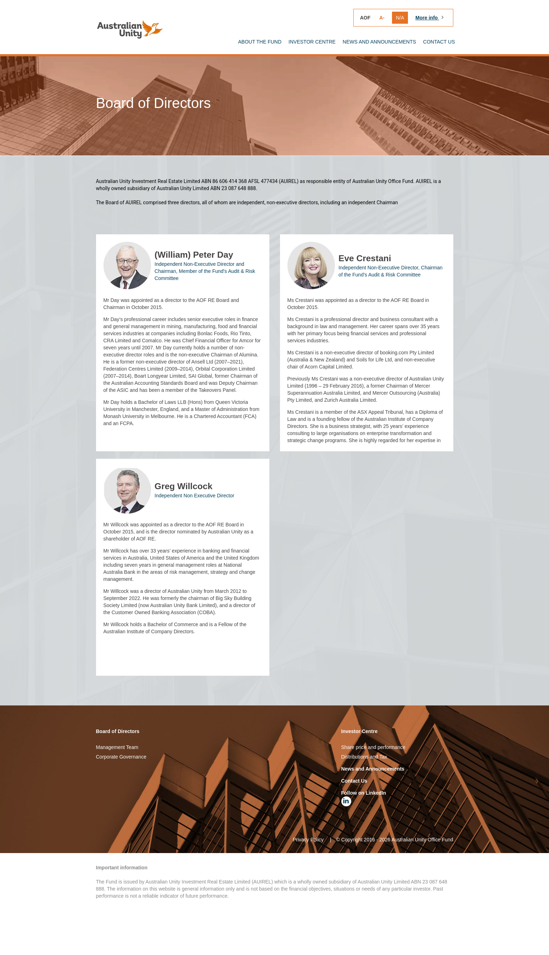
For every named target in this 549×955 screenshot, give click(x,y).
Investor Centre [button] (312, 42)
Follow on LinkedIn (363, 821)
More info (427, 18)
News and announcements (379, 42)
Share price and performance (373, 775)
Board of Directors (118, 759)
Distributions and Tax (364, 785)
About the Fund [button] (259, 42)
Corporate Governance (121, 785)
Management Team (117, 775)
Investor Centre (359, 759)
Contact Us (439, 42)
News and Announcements (372, 797)
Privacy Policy (308, 868)
